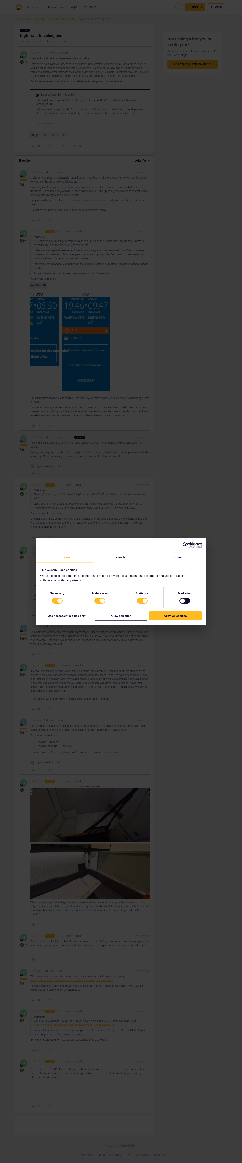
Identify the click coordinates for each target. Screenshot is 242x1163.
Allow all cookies (175, 615)
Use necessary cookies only (66, 615)
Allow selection (121, 615)
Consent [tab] (64, 557)
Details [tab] (121, 557)
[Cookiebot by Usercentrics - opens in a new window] (185, 545)
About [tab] (178, 557)
